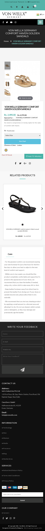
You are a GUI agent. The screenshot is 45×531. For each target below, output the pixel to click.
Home (6, 41)
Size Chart (22, 141)
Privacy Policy (8, 481)
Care (10, 254)
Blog (4, 454)
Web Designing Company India (33, 528)
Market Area (7, 459)
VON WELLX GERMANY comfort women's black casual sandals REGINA (22, 230)
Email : (4, 412)
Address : (5, 388)
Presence (6, 448)
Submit (22, 500)
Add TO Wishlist (34, 156)
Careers (5, 513)
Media (5, 443)
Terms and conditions (11, 475)
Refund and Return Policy (12, 470)
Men (4, 433)
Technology (7, 428)
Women (5, 438)
